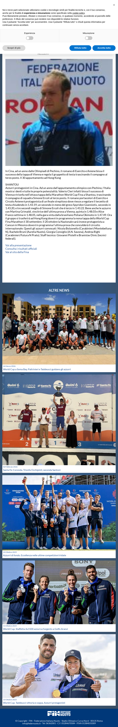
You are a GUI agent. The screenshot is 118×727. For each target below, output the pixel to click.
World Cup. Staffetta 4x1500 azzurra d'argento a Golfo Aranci (35, 628)
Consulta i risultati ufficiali (21, 248)
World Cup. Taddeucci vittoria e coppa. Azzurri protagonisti (34, 702)
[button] (114, 4)
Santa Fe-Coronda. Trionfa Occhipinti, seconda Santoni (32, 469)
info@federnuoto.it (31, 723)
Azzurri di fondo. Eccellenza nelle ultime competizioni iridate (34, 555)
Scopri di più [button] (13, 48)
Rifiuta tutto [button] (80, 48)
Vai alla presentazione (18, 245)
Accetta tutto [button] (104, 48)
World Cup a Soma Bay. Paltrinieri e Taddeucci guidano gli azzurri (37, 369)
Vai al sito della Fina (17, 252)
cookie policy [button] (78, 13)
